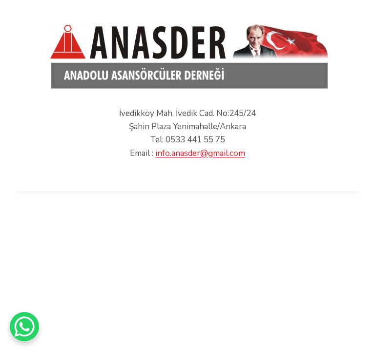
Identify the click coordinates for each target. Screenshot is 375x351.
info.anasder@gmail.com (200, 153)
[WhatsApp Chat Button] (24, 326)
